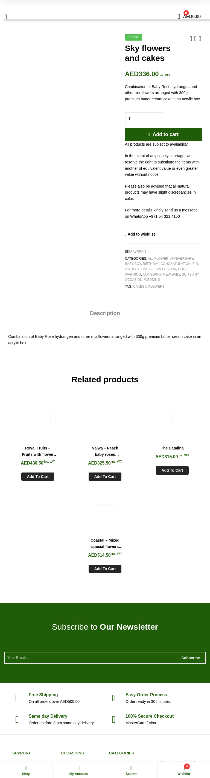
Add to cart (166, 134)
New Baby (171, 274)
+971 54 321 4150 (185, 687)
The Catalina (130, 445)
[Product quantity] (144, 118)
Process (146, 600)
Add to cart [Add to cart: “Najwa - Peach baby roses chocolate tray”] (80, 474)
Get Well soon (162, 269)
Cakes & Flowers (149, 286)
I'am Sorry (152, 274)
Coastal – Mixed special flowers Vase (180, 449)
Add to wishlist (141, 234)
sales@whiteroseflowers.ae (181, 699)
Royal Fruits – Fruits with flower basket (29, 449)
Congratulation (176, 264)
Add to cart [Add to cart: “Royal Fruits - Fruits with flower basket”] (29, 474)
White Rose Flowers (20, 747)
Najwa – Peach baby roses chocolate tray (79, 449)
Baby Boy (133, 264)
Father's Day (136, 269)
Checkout (150, 621)
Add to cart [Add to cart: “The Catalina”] (130, 468)
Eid (195, 264)
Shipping (43, 600)
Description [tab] (105, 313)
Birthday (151, 264)
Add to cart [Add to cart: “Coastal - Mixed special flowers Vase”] (180, 474)
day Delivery (48, 621)
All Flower (158, 259)
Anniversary (181, 259)
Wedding (152, 280)
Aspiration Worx (192, 747)
